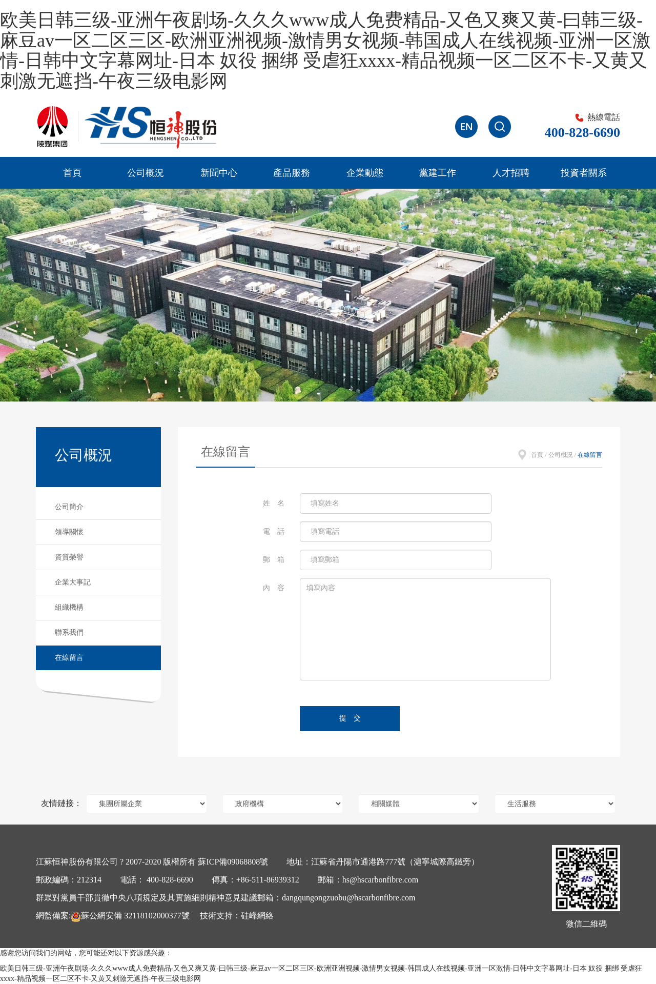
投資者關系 (584, 173)
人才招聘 (511, 173)
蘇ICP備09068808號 (233, 861)
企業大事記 (73, 582)
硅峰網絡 (257, 915)
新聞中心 (218, 173)
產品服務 (291, 173)
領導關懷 (69, 532)
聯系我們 (69, 632)
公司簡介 (69, 507)
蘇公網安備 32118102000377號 (130, 915)
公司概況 (145, 173)
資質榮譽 (69, 557)
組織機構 (69, 607)
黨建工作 (437, 173)
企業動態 (364, 173)
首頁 (72, 173)
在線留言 (69, 657)
